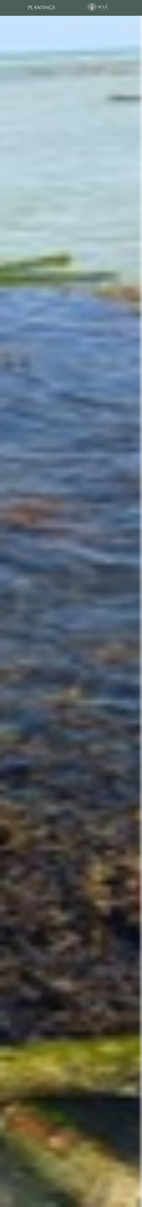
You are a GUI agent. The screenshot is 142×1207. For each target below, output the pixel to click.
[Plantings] (47, 7)
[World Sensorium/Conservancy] (97, 7)
